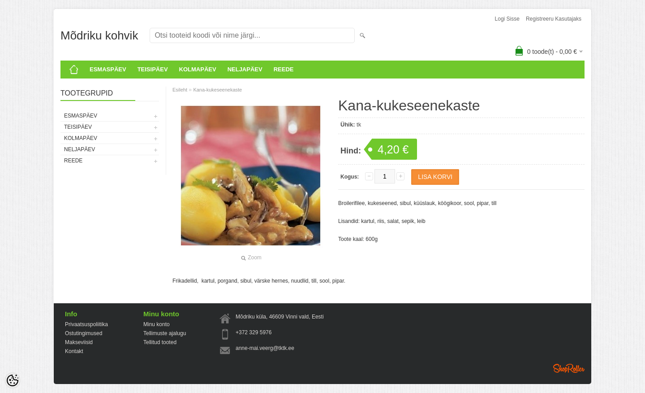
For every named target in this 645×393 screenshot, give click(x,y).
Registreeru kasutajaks (553, 19)
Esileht (179, 89)
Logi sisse (507, 19)
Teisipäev (153, 69)
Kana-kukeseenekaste (217, 89)
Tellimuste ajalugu (164, 333)
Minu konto (156, 324)
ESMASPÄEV (108, 69)
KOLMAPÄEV (197, 69)
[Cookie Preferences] (12, 380)
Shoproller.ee (569, 368)
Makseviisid (79, 342)
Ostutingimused (83, 333)
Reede (284, 69)
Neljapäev (245, 69)
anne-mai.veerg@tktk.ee (265, 348)
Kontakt (74, 351)
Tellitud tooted (159, 342)
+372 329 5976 (253, 332)
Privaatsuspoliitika (86, 324)
